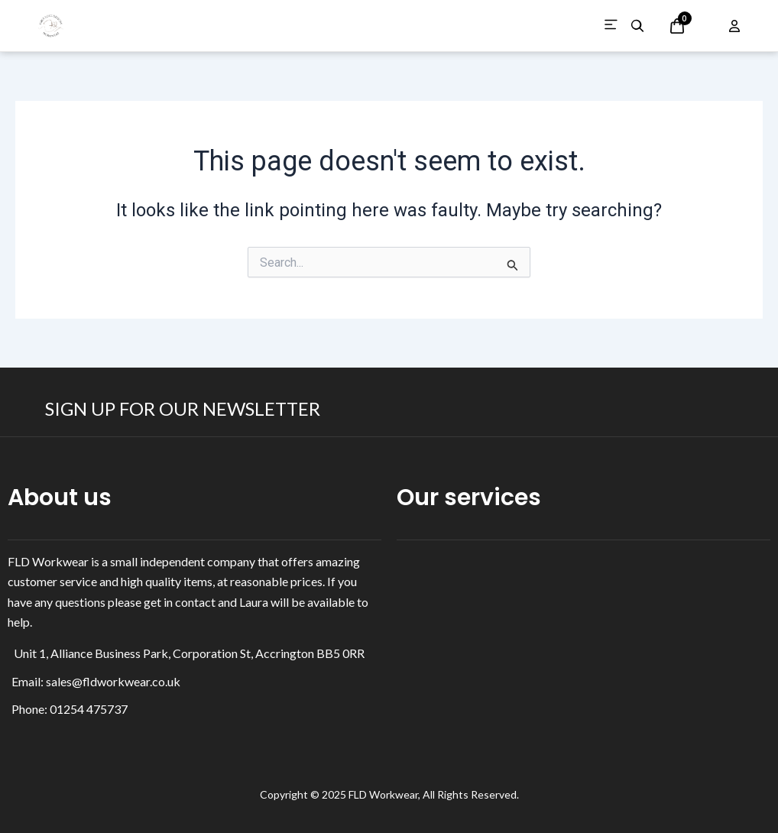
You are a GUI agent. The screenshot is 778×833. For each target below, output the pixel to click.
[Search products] (637, 26)
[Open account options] (734, 26)
